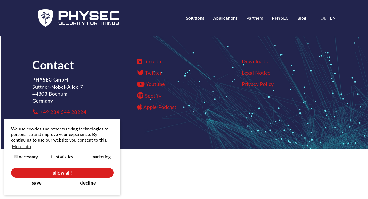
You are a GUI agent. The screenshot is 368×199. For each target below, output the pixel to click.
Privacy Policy (258, 84)
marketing (99, 156)
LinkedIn (153, 61)
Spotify (149, 96)
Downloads (255, 61)
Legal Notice (256, 73)
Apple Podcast (157, 107)
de (323, 17)
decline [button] (88, 183)
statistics (62, 156)
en (333, 17)
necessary (26, 156)
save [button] (37, 183)
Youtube (155, 84)
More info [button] (21, 146)
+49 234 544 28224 (59, 112)
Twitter (153, 73)
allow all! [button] (62, 173)
